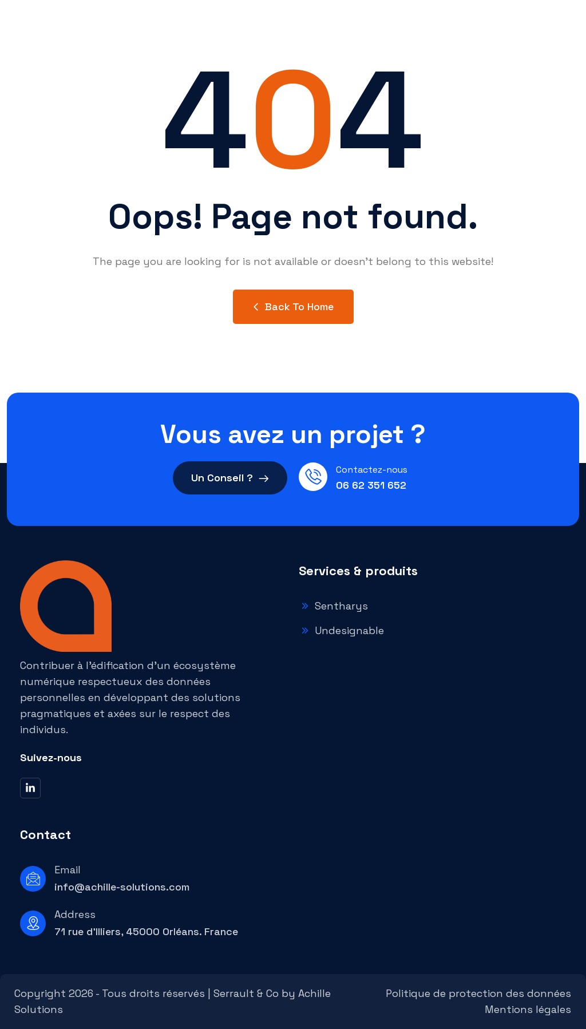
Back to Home (293, 306)
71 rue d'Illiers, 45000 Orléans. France (146, 931)
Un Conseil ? (230, 480)
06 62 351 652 (371, 485)
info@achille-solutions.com (121, 886)
